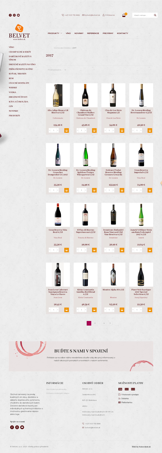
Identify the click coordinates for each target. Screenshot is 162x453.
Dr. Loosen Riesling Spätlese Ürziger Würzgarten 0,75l (85, 172)
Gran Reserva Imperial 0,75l (141, 171)
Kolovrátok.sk (145, 447)
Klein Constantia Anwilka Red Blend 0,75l (85, 292)
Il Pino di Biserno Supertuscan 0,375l (85, 231)
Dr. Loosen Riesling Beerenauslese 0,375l (141, 111)
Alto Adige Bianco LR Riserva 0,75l (57, 111)
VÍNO (68, 33)
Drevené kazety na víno (22, 64)
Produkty (14, 115)
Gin (11, 106)
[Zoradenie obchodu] (56, 70)
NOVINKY (79, 33)
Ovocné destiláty (19, 83)
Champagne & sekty (20, 52)
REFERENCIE (93, 33)
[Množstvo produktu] (54, 130)
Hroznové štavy (18, 97)
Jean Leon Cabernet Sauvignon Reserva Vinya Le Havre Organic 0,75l (58, 293)
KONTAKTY (122, 33)
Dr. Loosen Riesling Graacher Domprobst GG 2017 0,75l (58, 173)
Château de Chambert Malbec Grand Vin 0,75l (86, 112)
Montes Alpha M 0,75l (113, 290)
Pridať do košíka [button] (66, 130)
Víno (11, 47)
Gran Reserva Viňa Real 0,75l (58, 231)
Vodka (12, 92)
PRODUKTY (55, 33)
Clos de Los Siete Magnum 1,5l (113, 111)
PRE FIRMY (108, 33)
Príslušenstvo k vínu (21, 69)
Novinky (13, 111)
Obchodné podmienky (56, 389)
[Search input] (143, 15)
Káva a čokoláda (18, 101)
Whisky (13, 87)
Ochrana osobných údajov (57, 393)
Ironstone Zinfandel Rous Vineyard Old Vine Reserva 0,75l (113, 232)
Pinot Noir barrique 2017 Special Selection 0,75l (141, 292)
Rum (11, 78)
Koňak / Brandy (17, 73)
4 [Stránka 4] (104, 323)
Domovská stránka (62, 48)
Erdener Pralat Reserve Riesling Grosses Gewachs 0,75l (113, 173)
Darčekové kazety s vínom (20, 58)
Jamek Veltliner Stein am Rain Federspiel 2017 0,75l (141, 232)
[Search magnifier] (155, 15)
